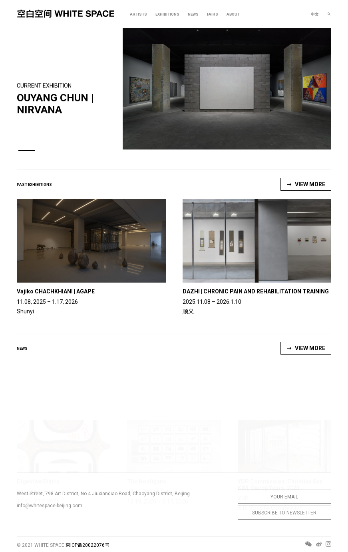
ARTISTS (138, 14)
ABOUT (233, 14)
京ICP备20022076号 (87, 545)
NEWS (193, 14)
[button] (26, 150)
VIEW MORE (305, 184)
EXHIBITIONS (167, 14)
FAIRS (212, 14)
